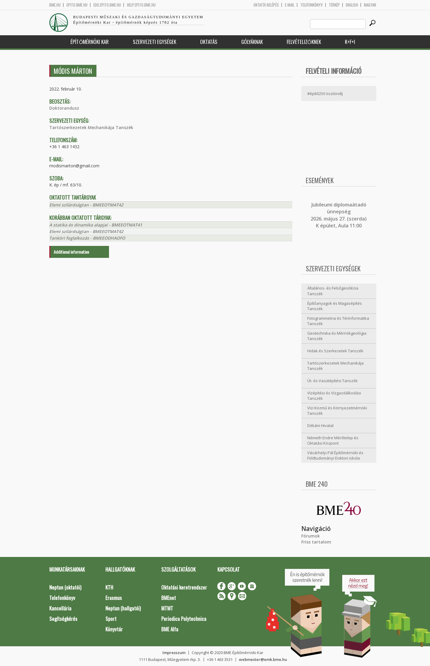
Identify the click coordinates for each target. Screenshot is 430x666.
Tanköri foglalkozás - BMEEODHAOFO (87, 238)
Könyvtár (114, 629)
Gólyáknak (252, 41)
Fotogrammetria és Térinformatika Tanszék (338, 321)
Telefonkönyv (311, 5)
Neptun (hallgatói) (123, 608)
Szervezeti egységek (154, 41)
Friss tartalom (316, 542)
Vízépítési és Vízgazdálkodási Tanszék (334, 395)
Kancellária (60, 608)
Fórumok (310, 536)
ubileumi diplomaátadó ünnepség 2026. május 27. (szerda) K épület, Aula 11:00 (339, 215)
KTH (109, 587)
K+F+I (350, 41)
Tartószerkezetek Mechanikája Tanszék (91, 127)
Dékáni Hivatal (320, 425)
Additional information (71, 252)
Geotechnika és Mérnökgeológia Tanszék (336, 336)
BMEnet (168, 597)
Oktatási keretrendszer (184, 587)
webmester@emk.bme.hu (263, 659)
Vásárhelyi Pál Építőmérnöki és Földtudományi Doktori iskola (335, 455)
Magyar (370, 5)
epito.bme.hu (77, 5)
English (352, 5)
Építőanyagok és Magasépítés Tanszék (334, 306)
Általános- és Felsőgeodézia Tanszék (332, 290)
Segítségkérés (63, 618)
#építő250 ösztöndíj (325, 93)
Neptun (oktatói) (65, 587)
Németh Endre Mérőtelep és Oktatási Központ (332, 440)
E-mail (289, 5)
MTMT (167, 608)
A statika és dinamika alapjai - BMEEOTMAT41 (95, 225)
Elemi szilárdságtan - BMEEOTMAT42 (86, 205)
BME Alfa (169, 629)
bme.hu (55, 5)
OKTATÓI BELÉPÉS (266, 5)
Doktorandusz (64, 108)
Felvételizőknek (304, 41)
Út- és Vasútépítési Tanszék (332, 380)
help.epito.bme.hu (141, 5)
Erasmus (113, 597)
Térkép (334, 5)
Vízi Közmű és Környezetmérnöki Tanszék (337, 410)
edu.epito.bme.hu (107, 5)
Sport (110, 618)
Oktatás (208, 41)
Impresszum (173, 652)
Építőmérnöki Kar (89, 41)
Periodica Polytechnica (183, 618)
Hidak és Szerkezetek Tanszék (335, 350)
